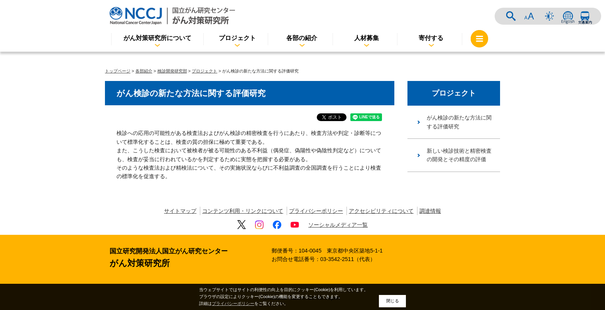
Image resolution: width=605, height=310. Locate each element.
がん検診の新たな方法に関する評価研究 (459, 122)
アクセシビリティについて (381, 211)
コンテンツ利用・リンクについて (242, 211)
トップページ (117, 71)
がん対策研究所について (157, 38)
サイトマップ (180, 211)
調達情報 (430, 211)
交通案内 (584, 16)
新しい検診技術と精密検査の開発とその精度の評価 (459, 155)
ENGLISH (567, 16)
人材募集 (366, 38)
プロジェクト (237, 38)
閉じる (392, 300)
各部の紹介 (301, 38)
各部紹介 (143, 71)
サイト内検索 (510, 16)
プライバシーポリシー (316, 211)
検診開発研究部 (172, 71)
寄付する (431, 38)
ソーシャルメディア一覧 (338, 225)
